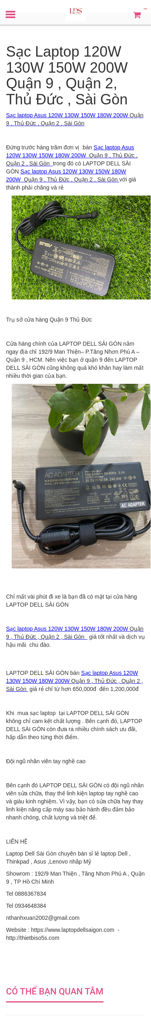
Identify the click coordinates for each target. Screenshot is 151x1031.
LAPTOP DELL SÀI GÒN (90, 343)
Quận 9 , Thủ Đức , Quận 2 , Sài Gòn (70, 179)
